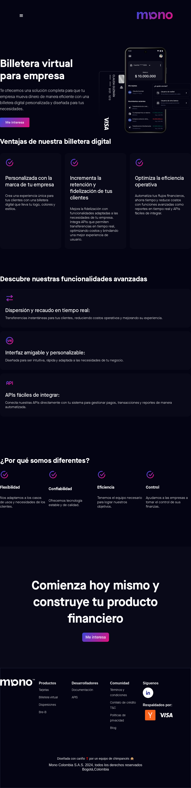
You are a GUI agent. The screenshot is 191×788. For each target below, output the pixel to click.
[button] (21, 15)
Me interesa (14, 122)
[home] (155, 15)
